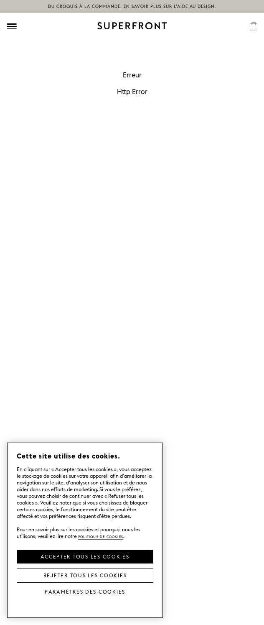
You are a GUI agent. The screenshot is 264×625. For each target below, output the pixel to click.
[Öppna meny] (12, 26)
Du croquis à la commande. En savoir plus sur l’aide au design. (132, 6)
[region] (85, 530)
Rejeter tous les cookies (85, 574)
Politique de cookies (100, 536)
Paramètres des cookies (85, 591)
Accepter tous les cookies (85, 556)
